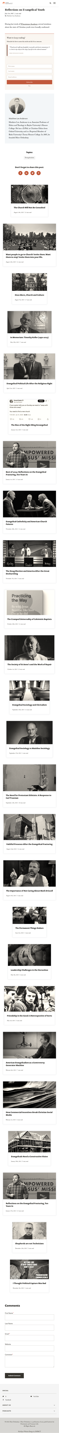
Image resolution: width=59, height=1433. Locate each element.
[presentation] (54, 3)
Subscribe (29, 82)
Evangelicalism (29, 158)
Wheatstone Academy (29, 24)
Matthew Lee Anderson (13, 16)
